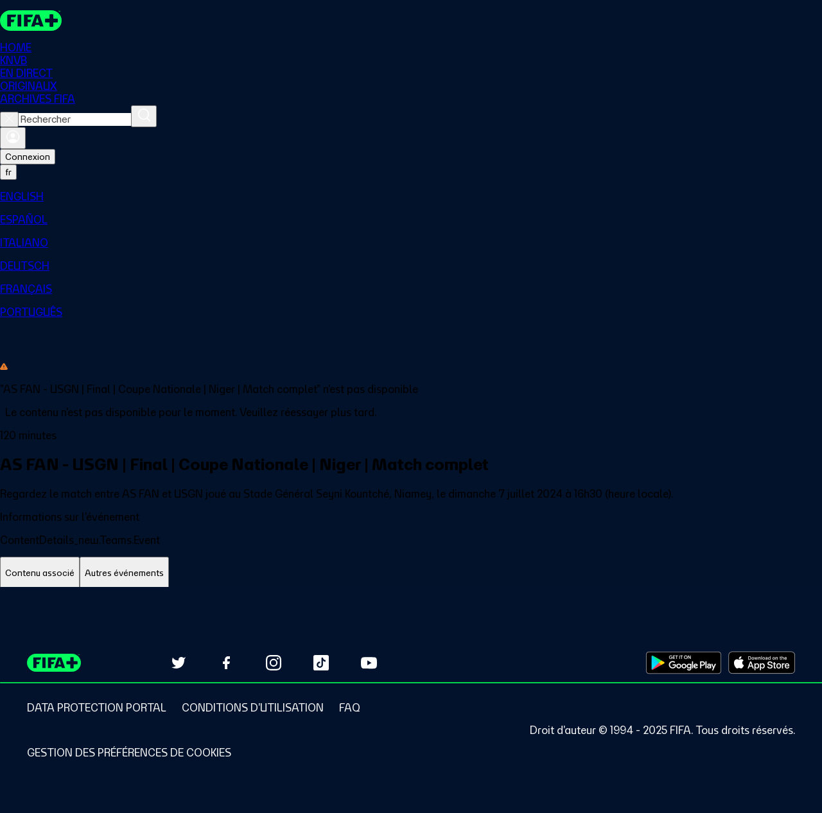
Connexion (27, 156)
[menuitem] (411, 196)
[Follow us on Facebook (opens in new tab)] (226, 663)
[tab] (40, 573)
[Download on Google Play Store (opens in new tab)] (683, 663)
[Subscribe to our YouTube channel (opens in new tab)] (368, 663)
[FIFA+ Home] (31, 20)
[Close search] (9, 119)
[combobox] (75, 119)
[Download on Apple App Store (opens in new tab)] (761, 663)
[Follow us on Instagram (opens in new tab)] (273, 663)
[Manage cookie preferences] (129, 752)
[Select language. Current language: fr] (8, 172)
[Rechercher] (144, 116)
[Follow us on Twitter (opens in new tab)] (178, 663)
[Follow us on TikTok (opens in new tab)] (321, 663)
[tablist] (411, 573)
